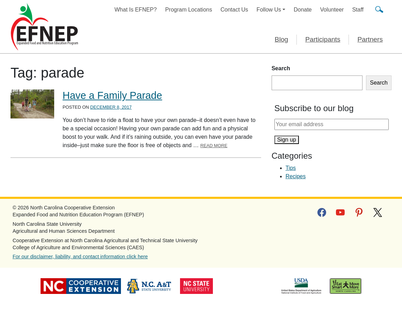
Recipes (296, 176)
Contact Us (234, 10)
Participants (322, 39)
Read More (214, 145)
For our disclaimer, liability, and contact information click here (80, 256)
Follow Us (269, 10)
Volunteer (332, 10)
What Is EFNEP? (136, 10)
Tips (291, 168)
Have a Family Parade (112, 95)
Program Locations (188, 10)
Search (281, 68)
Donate (303, 10)
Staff (358, 10)
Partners (370, 39)
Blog (281, 39)
